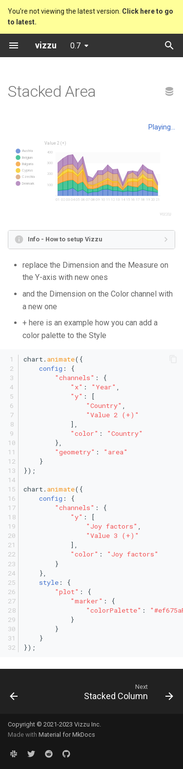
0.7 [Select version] (75, 45)
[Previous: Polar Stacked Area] (14, 694)
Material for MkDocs (67, 734)
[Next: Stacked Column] (127, 694)
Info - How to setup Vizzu (65, 239)
